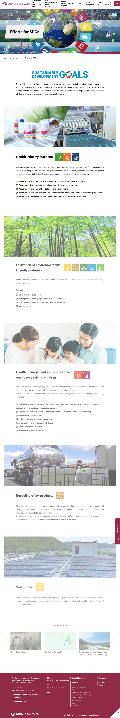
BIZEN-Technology (17, 687)
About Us (18, 58)
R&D (84, 4)
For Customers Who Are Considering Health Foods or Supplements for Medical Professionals (26, 680)
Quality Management (91, 4)
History (74, 703)
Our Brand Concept (77, 690)
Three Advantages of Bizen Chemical (23, 690)
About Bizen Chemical (78, 687)
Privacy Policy (102, 684)
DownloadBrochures (107, 4)
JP (116, 4)
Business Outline (77, 700)
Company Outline (77, 697)
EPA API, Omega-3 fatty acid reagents (58, 679)
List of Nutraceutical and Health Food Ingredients (26, 696)
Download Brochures (20, 701)
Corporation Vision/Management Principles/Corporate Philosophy (81, 694)
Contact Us (103, 678)
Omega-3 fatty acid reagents (55, 688)
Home (6, 58)
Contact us (117, 530)
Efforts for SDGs (77, 706)
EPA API (49, 685)
